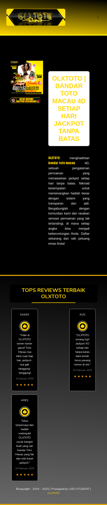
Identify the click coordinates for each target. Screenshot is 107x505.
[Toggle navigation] (98, 17)
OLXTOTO (54, 157)
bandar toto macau (61, 163)
